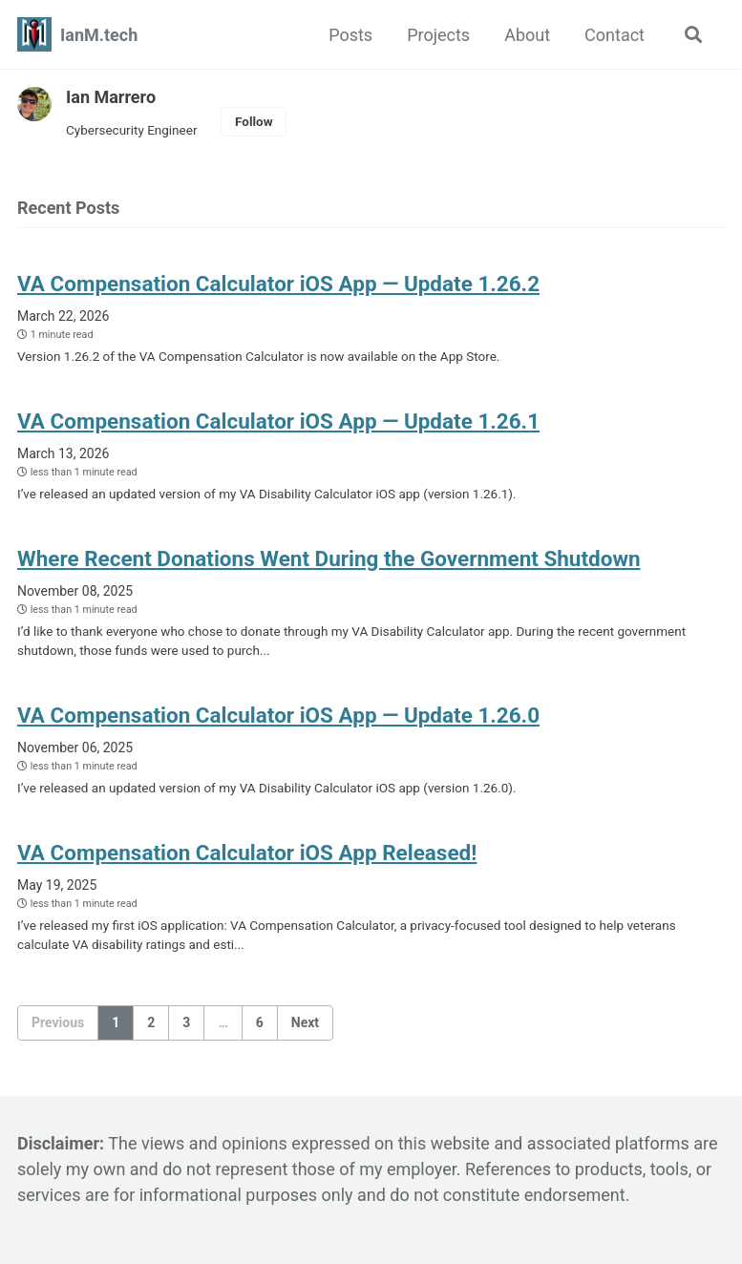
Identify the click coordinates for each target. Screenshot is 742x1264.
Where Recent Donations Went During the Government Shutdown (329, 558)
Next (305, 1022)
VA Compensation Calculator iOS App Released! (247, 852)
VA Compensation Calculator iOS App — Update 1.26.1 (278, 421)
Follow (254, 121)
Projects (438, 35)
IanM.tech (99, 35)
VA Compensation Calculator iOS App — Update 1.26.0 (278, 715)
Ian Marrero (111, 97)
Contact (614, 35)
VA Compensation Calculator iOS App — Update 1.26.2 (278, 283)
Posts (350, 35)
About (527, 35)
